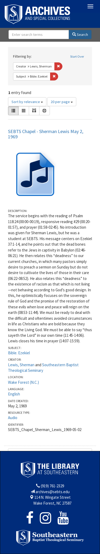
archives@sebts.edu (52, 491)
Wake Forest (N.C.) (23, 382)
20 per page (62, 101)
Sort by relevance (27, 101)
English (14, 394)
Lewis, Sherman (21, 364)
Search (80, 34)
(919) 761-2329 (52, 485)
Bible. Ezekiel (19, 352)
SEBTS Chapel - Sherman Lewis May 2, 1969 (45, 134)
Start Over (77, 56)
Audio (12, 417)
